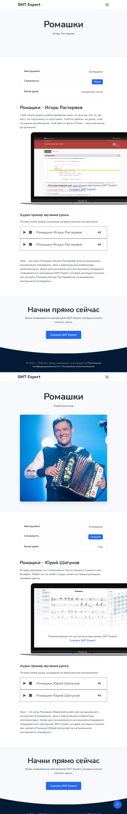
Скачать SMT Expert (63, 335)
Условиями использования (78, 366)
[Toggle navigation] (107, 5)
